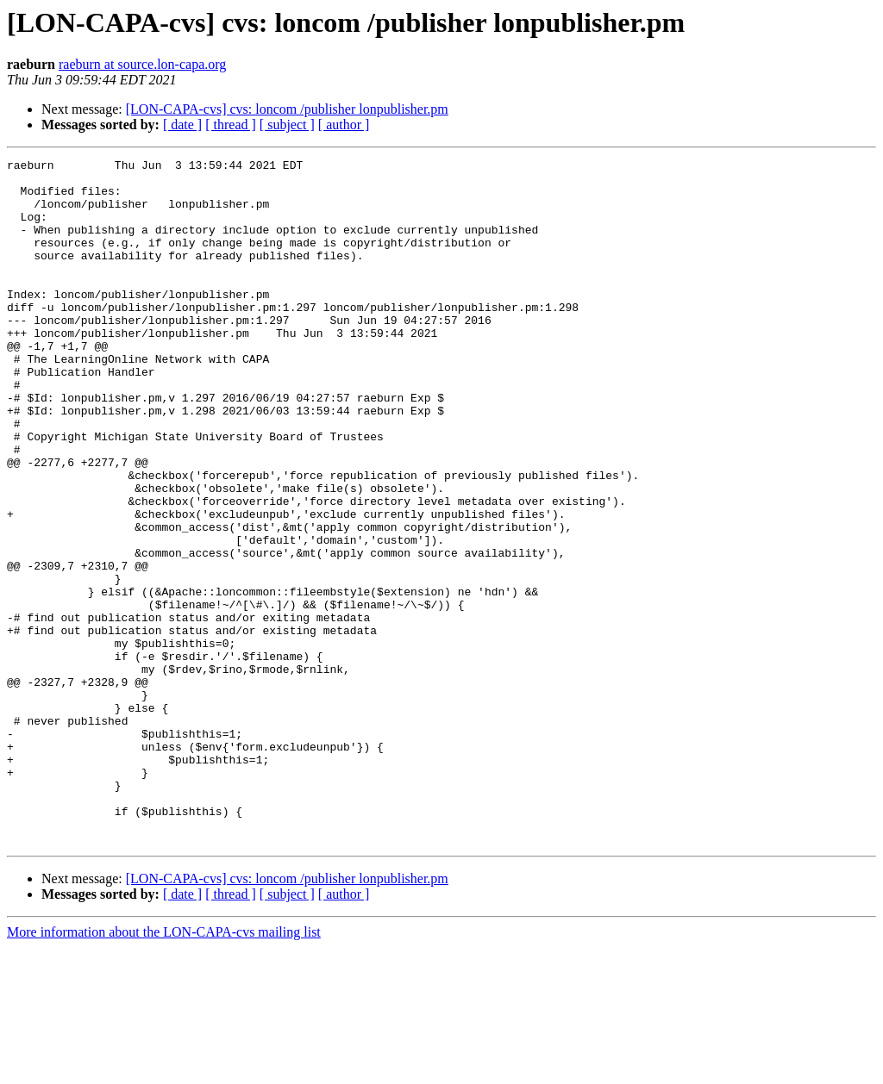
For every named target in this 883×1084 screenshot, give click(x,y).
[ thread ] (230, 124)
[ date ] (182, 124)
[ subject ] (287, 124)
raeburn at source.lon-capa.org (142, 64)
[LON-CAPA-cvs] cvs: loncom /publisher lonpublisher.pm (287, 109)
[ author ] (344, 124)
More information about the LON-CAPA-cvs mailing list (164, 1069)
